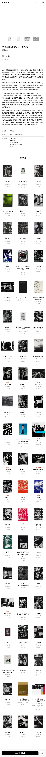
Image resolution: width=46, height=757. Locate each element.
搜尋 (36, 2)
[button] (44, 39)
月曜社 (12, 131)
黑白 (20, 135)
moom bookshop (5, 2)
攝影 (11, 135)
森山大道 (5, 50)
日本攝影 (16, 135)
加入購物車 (20, 63)
